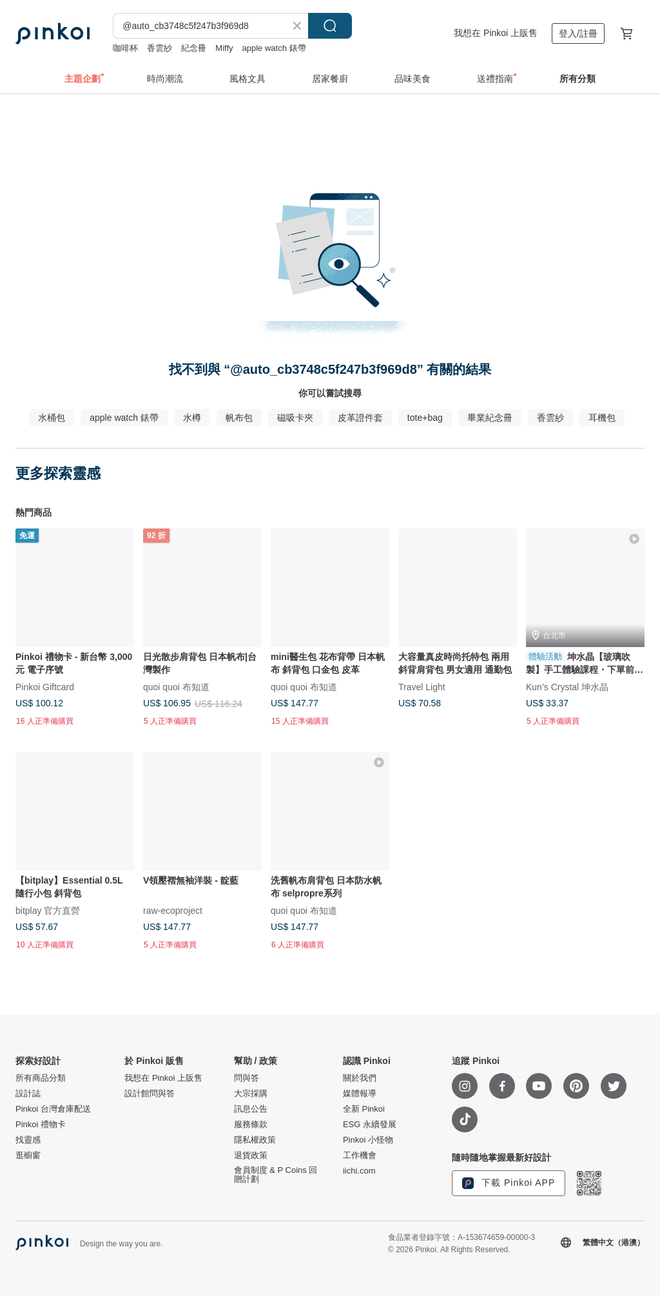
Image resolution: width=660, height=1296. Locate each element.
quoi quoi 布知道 (176, 686)
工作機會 (359, 1155)
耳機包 (602, 417)
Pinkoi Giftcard (44, 686)
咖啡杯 (125, 48)
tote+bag (425, 417)
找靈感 (28, 1140)
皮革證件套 (360, 417)
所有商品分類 (40, 1078)
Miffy (224, 48)
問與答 (246, 1078)
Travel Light (421, 686)
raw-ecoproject (172, 910)
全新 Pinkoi (364, 1109)
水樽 (192, 417)
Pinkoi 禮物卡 (40, 1124)
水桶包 (51, 417)
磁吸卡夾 (295, 417)
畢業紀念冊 (489, 417)
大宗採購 (250, 1093)
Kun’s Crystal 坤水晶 (567, 686)
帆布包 (239, 417)
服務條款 (250, 1124)
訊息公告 (250, 1109)
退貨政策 (250, 1155)
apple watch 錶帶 (274, 48)
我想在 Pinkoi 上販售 (496, 33)
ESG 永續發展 (369, 1124)
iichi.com (359, 1170)
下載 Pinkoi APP (508, 1183)
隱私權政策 (255, 1140)
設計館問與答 (149, 1093)
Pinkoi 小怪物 (368, 1140)
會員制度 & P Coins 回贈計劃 (276, 1175)
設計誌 (28, 1093)
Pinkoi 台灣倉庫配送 (53, 1109)
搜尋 (330, 26)
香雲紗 (159, 48)
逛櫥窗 (28, 1155)
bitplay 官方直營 (47, 910)
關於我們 (359, 1078)
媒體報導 (359, 1093)
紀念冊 (193, 48)
